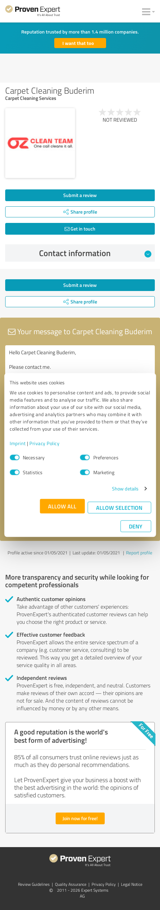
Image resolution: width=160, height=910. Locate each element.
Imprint (18, 443)
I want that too (78, 43)
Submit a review (80, 195)
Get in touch (80, 228)
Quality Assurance (70, 884)
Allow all (62, 506)
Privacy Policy (44, 443)
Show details (125, 488)
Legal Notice (131, 884)
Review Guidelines (34, 884)
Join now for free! (80, 818)
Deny (135, 526)
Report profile (139, 553)
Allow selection (119, 508)
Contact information (95, 253)
